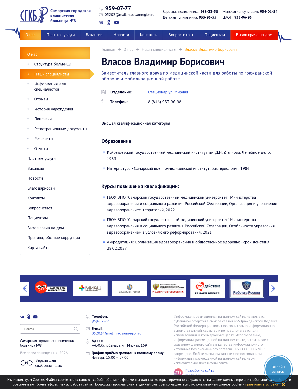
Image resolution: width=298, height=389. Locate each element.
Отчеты (41, 148)
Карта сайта (38, 247)
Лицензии (43, 118)
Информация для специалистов (50, 86)
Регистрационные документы (60, 128)
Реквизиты (43, 138)
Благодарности (41, 188)
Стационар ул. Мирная (168, 92)
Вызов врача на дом (254, 34)
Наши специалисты (159, 49)
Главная (108, 49)
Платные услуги (60, 34)
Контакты (148, 34)
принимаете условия (261, 384)
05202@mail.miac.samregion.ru (126, 14)
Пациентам (214, 34)
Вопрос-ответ (180, 34)
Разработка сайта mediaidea (199, 372)
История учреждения (53, 109)
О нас (30, 34)
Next (273, 289)
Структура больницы (52, 64)
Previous (24, 289)
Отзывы (41, 99)
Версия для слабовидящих (41, 363)
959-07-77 (115, 8)
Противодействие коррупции (53, 237)
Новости (121, 34)
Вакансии (94, 34)
